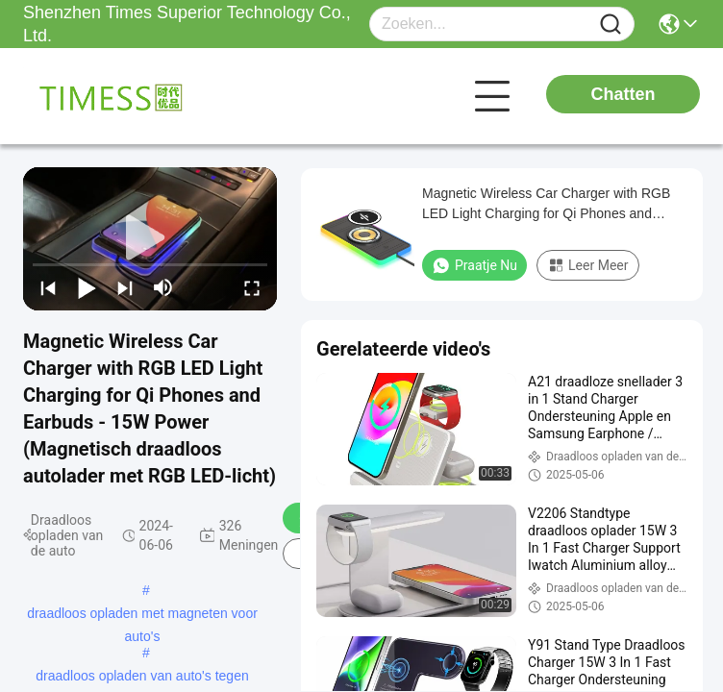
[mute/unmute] (163, 287)
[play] (150, 238)
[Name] (610, 24)
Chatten (623, 94)
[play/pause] (86, 287)
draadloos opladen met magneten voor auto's (142, 615)
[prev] (48, 287)
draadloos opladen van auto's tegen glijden (142, 677)
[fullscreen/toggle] (252, 287)
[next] (125, 287)
